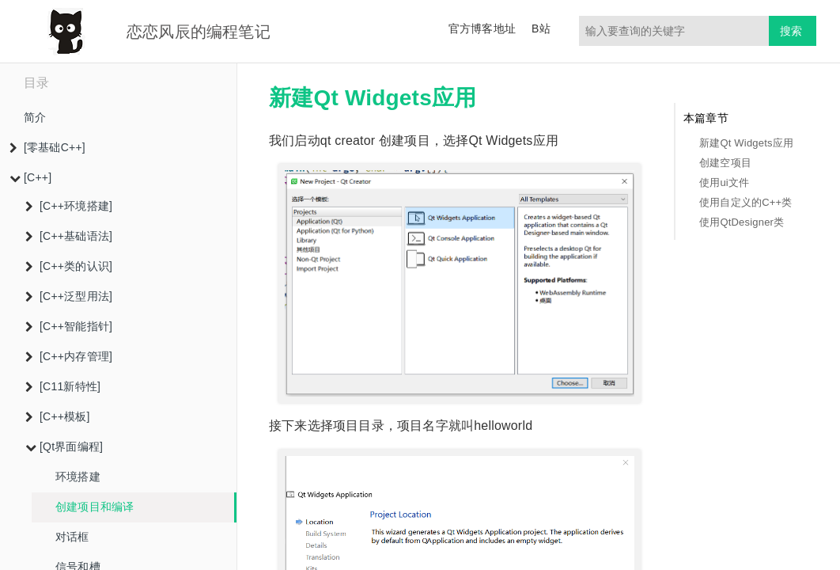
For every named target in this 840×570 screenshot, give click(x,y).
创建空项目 (725, 163)
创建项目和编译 (94, 506)
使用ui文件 (724, 182)
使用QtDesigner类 (741, 222)
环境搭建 (77, 476)
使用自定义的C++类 (746, 202)
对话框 (72, 536)
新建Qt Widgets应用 (746, 143)
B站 (541, 28)
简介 (35, 117)
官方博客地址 (482, 28)
